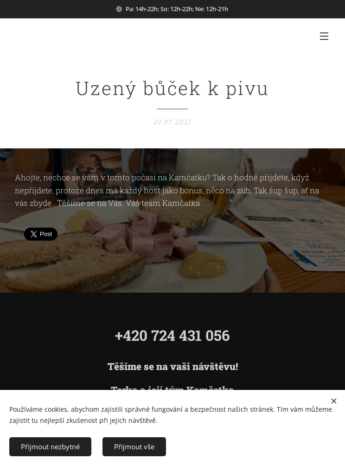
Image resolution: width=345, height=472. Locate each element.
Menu (324, 36)
